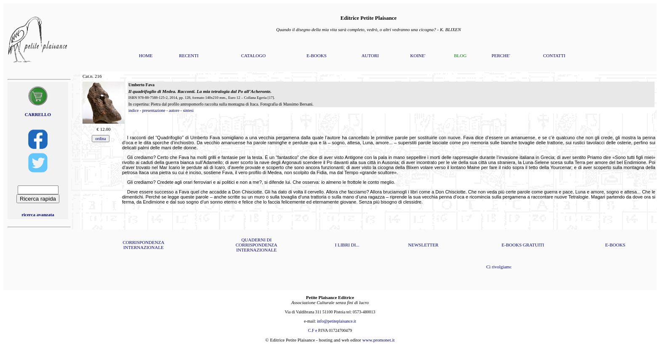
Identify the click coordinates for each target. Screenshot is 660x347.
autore (174, 110)
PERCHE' (501, 55)
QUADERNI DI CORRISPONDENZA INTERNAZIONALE (256, 244)
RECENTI (188, 55)
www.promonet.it (378, 339)
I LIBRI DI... (347, 244)
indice (133, 110)
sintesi (188, 110)
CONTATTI (554, 55)
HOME (145, 55)
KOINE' (418, 55)
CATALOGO (253, 55)
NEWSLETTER (423, 244)
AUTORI (370, 55)
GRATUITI (533, 244)
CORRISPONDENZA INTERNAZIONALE (143, 245)
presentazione (153, 110)
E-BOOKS (316, 55)
